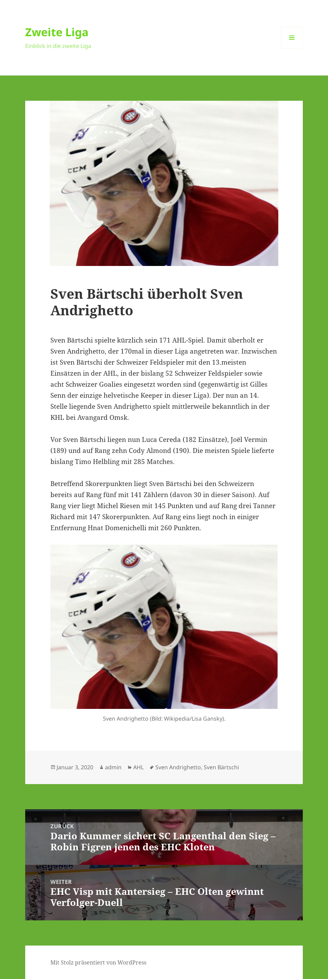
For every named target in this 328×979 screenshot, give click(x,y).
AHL (138, 767)
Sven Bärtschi (221, 767)
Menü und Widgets (292, 48)
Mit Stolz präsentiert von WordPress (98, 962)
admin (113, 767)
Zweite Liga (56, 31)
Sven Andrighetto (178, 767)
